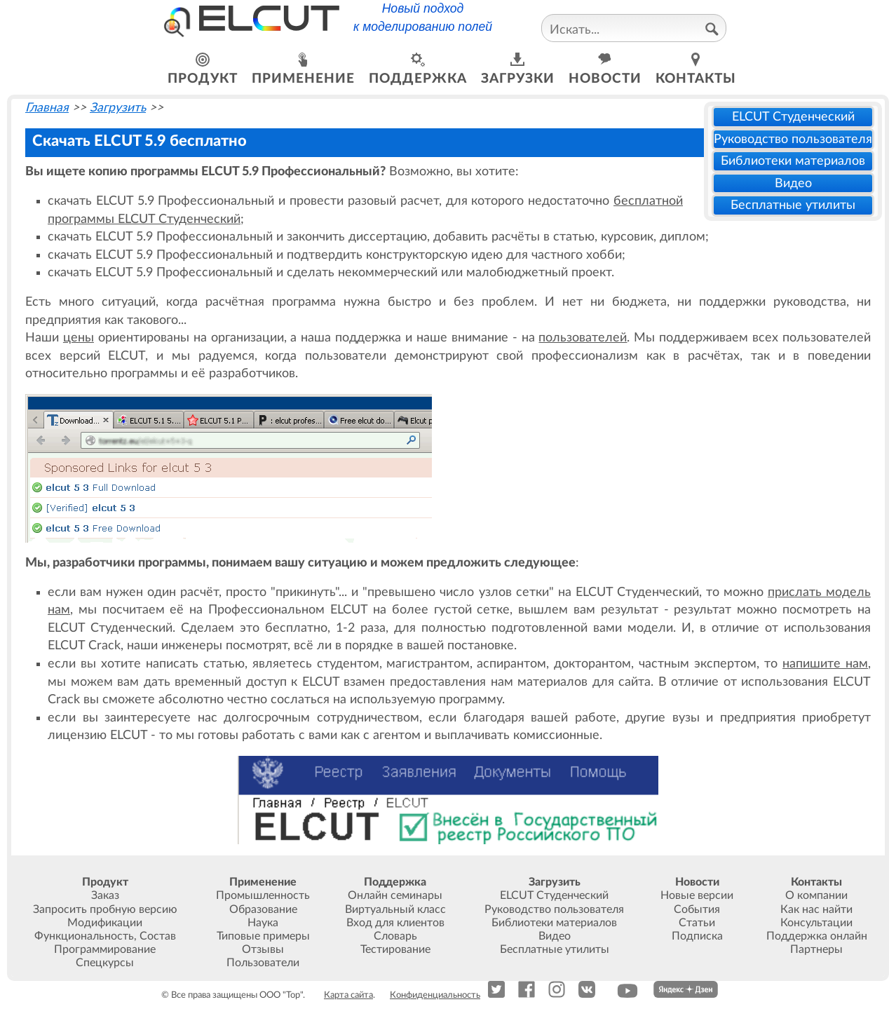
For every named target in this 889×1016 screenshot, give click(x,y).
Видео (793, 183)
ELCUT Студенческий (793, 117)
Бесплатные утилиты (793, 205)
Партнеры (816, 949)
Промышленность (263, 895)
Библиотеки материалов (793, 161)
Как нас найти (816, 909)
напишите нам (825, 664)
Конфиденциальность (435, 995)
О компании (816, 895)
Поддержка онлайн (816, 936)
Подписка (697, 936)
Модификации (104, 922)
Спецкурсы (105, 962)
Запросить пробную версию (105, 909)
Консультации (816, 922)
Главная (47, 108)
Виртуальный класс (395, 909)
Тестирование (395, 949)
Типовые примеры (263, 936)
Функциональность (84, 936)
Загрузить (118, 108)
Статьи (697, 922)
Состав (158, 936)
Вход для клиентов (395, 922)
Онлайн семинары (395, 895)
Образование (263, 909)
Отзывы (263, 949)
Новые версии (696, 895)
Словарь (395, 936)
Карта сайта (348, 995)
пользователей (582, 338)
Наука (262, 922)
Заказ (105, 895)
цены (78, 338)
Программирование (105, 949)
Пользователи (262, 962)
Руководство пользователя (793, 139)
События (697, 909)
